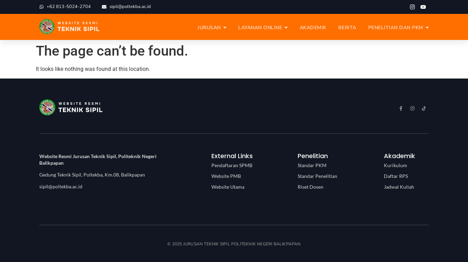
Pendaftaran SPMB (231, 165)
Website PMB (226, 176)
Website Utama (227, 187)
